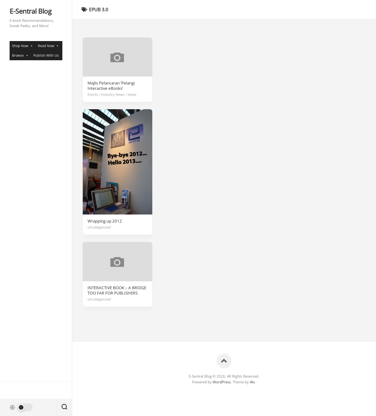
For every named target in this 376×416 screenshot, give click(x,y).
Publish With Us (46, 55)
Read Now (48, 45)
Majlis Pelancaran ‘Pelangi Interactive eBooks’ (111, 85)
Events (93, 94)
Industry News (112, 94)
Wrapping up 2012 (105, 221)
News (132, 94)
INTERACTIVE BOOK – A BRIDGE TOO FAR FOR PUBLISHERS (117, 290)
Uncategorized (99, 227)
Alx (252, 382)
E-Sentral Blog (30, 11)
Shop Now (22, 45)
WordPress (222, 382)
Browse (20, 55)
